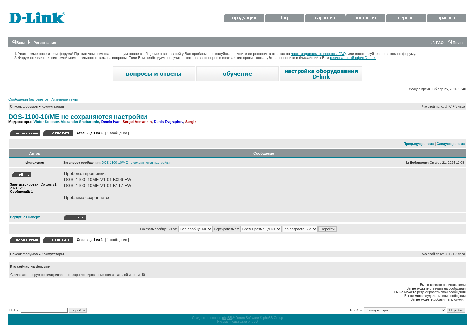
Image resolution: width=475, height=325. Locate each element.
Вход (18, 42)
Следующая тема (451, 144)
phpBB (227, 318)
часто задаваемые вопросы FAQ (318, 54)
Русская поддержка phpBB (237, 321)
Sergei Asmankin (137, 122)
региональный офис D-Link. (353, 58)
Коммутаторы (53, 106)
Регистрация (42, 42)
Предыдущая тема (419, 144)
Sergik (191, 122)
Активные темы (64, 99)
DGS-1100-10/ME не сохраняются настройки (77, 116)
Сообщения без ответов (28, 99)
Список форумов (24, 106)
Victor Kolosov (46, 122)
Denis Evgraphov (168, 122)
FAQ (437, 42)
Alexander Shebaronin (80, 122)
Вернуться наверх (25, 217)
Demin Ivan (111, 122)
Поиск (455, 42)
